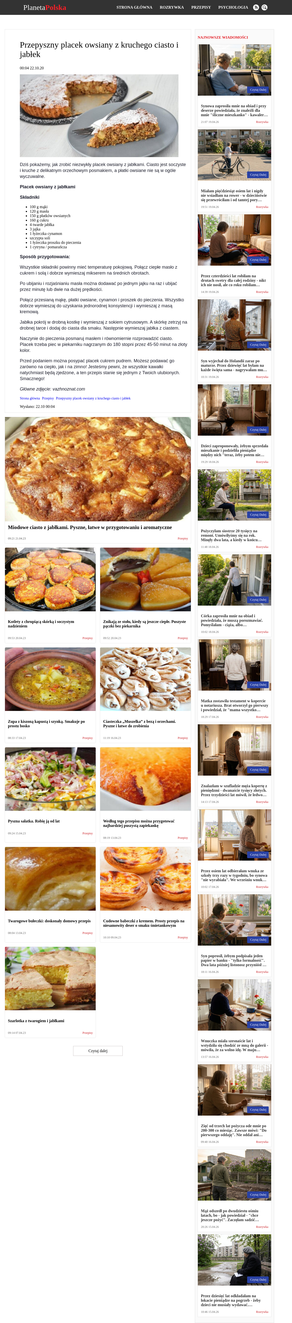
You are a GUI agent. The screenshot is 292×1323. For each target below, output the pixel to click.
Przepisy (201, 7)
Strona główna (134, 7)
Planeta (44, 7)
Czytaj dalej (98, 1051)
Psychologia (233, 7)
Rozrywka (172, 7)
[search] (264, 7)
